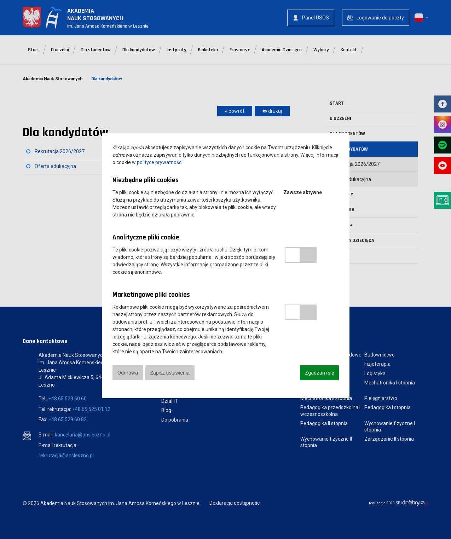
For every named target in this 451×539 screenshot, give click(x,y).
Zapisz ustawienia (170, 373)
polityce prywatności (160, 162)
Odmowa (127, 373)
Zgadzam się (319, 373)
